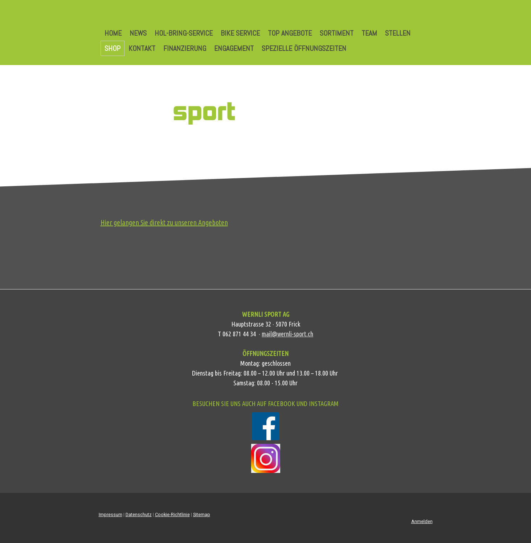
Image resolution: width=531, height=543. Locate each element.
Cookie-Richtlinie (172, 514)
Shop (113, 48)
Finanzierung (184, 48)
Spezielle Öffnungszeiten (304, 48)
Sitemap (201, 514)
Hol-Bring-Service (184, 33)
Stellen (397, 33)
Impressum (110, 514)
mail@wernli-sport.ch (287, 333)
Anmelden (422, 521)
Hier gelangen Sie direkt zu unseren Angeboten (164, 222)
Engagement (234, 48)
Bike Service (240, 33)
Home (113, 33)
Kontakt (141, 48)
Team (369, 33)
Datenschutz (139, 514)
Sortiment (337, 33)
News (138, 33)
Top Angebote (290, 33)
